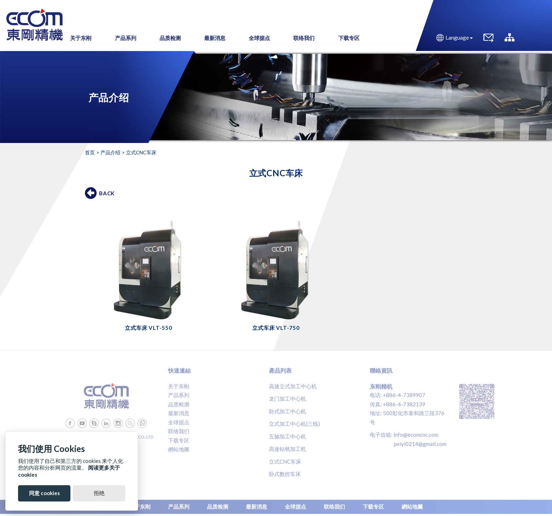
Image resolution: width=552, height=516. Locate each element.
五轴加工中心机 (287, 436)
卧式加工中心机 (287, 411)
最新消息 (178, 413)
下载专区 (178, 440)
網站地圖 (178, 449)
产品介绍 (110, 152)
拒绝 (99, 493)
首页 (90, 152)
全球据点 (178, 422)
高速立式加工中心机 (293, 386)
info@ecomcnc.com (415, 434)
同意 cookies (44, 493)
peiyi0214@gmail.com (420, 444)
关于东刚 (178, 386)
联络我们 (178, 431)
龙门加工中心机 (287, 398)
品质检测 (178, 404)
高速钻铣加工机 (287, 449)
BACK (107, 193)
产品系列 (178, 395)
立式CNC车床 (285, 461)
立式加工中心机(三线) (294, 423)
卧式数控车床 (285, 474)
